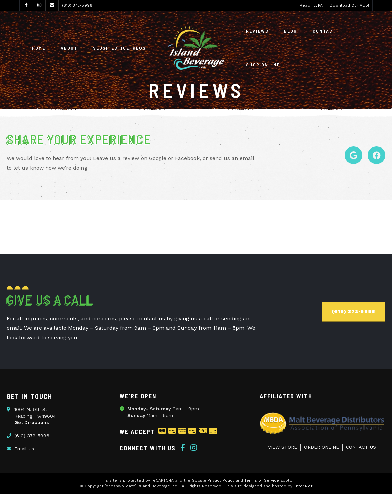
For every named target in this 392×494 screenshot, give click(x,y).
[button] (353, 312)
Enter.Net (303, 486)
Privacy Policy (221, 480)
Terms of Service (261, 480)
